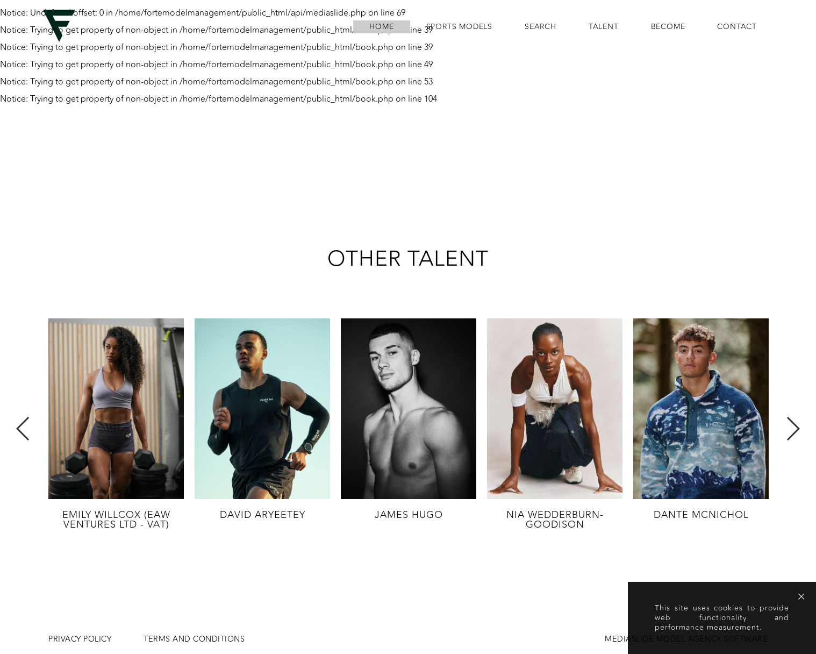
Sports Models (459, 27)
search (540, 27)
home (381, 27)
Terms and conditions (194, 639)
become (668, 27)
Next (792, 428)
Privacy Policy (79, 639)
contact (737, 27)
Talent (604, 27)
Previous (23, 428)
